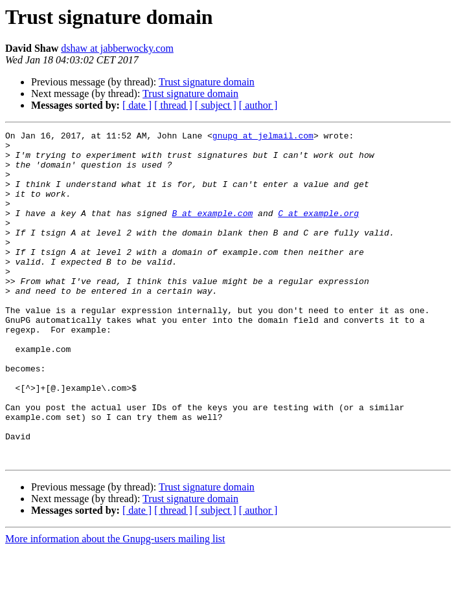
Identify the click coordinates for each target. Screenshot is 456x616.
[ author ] (258, 105)
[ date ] (137, 105)
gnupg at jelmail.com (263, 137)
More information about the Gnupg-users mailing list (115, 604)
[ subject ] (215, 105)
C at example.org (318, 230)
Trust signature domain (207, 81)
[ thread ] (173, 105)
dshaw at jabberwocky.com (117, 48)
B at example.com (212, 230)
